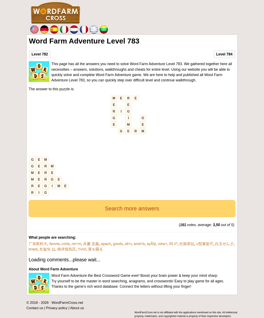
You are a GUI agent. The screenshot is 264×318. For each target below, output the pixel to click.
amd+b (139, 244)
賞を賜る (95, 249)
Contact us (34, 308)
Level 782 (40, 54)
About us (77, 308)
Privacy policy (56, 308)
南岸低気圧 (66, 249)
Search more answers (132, 208)
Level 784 (224, 54)
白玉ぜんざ (224, 244)
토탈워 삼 (47, 249)
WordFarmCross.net (67, 303)
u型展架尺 (204, 244)
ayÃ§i (151, 244)
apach (106, 244)
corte (66, 244)
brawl (33, 249)
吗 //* (173, 244)
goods (118, 244)
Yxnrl (82, 249)
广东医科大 (38, 244)
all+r (128, 244)
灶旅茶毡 (186, 244)
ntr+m (76, 244)
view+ (162, 244)
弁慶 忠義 (91, 244)
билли (54, 244)
